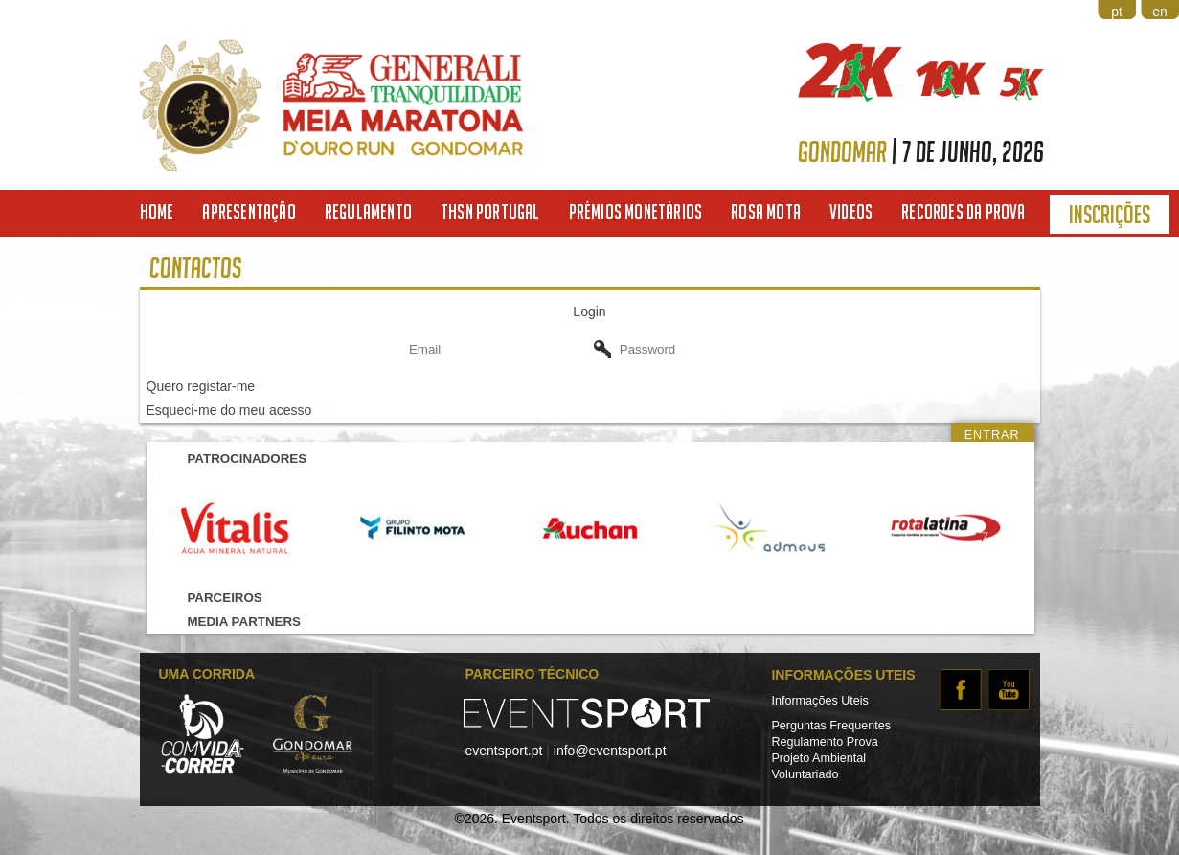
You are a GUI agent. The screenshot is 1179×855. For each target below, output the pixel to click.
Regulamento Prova (824, 742)
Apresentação (248, 211)
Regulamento (368, 211)
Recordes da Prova (963, 211)
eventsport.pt (503, 750)
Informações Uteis (820, 700)
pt (1116, 11)
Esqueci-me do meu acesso (229, 410)
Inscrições (1109, 214)
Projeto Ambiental (818, 758)
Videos (851, 211)
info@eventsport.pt (610, 750)
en (1160, 11)
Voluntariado (804, 774)
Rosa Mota (766, 211)
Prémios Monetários (636, 211)
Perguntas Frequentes (831, 725)
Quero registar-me (201, 386)
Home (157, 211)
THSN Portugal (490, 211)
